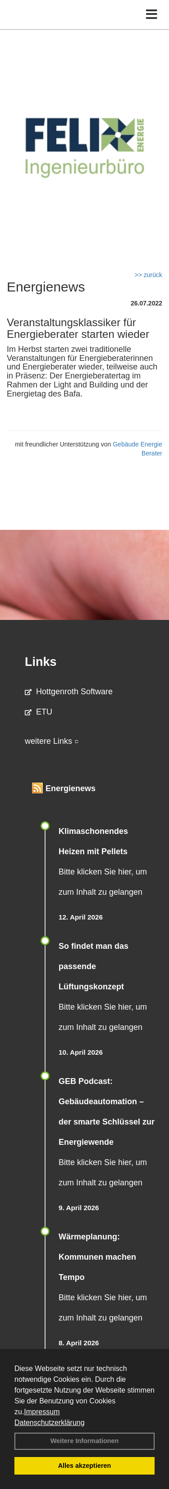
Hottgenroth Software (69, 691)
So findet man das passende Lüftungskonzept (93, 966)
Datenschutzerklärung (49, 1422)
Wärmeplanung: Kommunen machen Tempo (97, 1257)
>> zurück (148, 274)
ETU (38, 711)
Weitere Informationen (84, 1440)
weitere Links (52, 741)
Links (41, 662)
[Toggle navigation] (151, 15)
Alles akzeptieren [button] (84, 1465)
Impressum (41, 1412)
